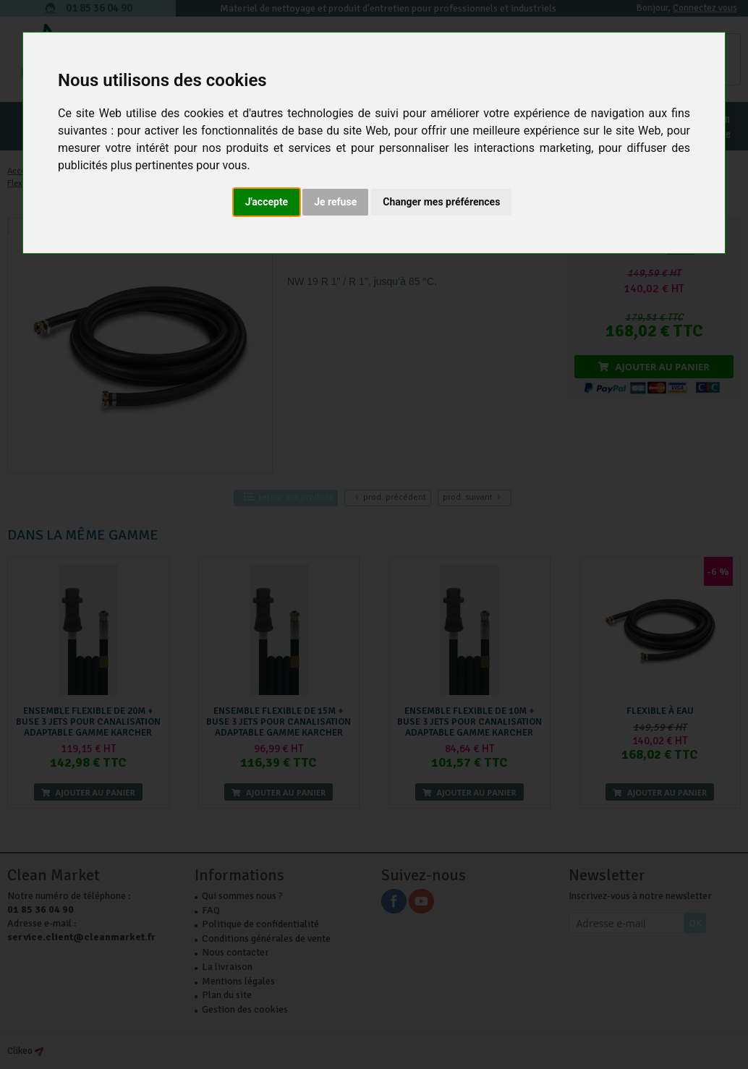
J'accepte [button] (267, 202)
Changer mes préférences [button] (441, 202)
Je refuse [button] (335, 202)
